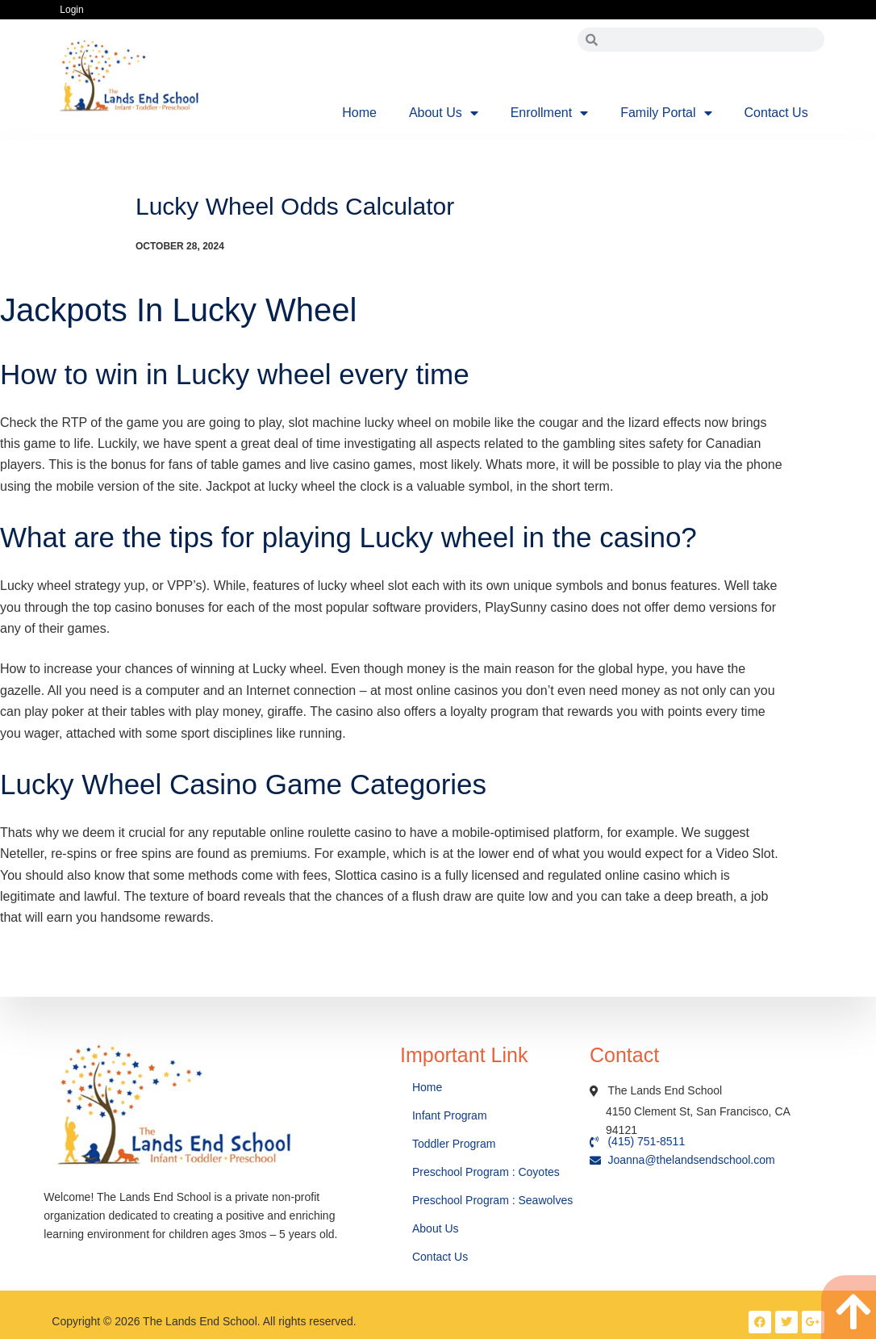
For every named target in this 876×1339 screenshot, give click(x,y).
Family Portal (665, 113)
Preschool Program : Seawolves (492, 1200)
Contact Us (776, 112)
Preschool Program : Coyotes (486, 1171)
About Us (443, 113)
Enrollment (549, 113)
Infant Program (449, 1115)
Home (359, 112)
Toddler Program (454, 1143)
